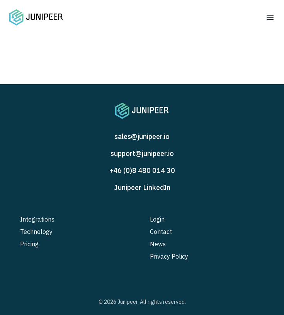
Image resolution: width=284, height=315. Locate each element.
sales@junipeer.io (142, 136)
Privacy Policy (169, 256)
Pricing (29, 244)
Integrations (37, 219)
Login (157, 219)
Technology (36, 231)
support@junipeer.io (142, 153)
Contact (161, 231)
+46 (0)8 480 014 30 (142, 170)
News (158, 244)
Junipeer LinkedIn (142, 187)
